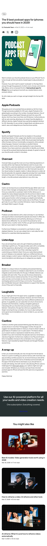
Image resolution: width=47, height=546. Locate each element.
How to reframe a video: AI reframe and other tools (22, 497)
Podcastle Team (9, 27)
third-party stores (18, 366)
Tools (4, 14)
